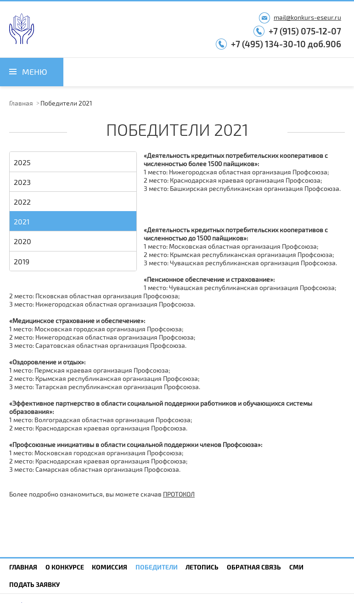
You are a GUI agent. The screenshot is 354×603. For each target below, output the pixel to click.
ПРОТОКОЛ (179, 494)
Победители (156, 567)
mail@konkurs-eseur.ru (307, 17)
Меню (34, 72)
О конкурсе (64, 567)
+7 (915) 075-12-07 (305, 31)
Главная (21, 103)
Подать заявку (34, 584)
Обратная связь (254, 567)
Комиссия (109, 567)
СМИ (296, 567)
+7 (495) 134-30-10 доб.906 (286, 44)
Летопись (202, 567)
